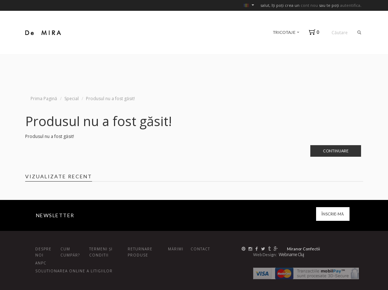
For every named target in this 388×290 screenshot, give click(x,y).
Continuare (335, 150)
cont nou (309, 5)
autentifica (350, 5)
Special (71, 98)
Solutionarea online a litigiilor (74, 270)
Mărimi (175, 248)
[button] (316, 32)
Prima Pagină (44, 98)
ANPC (40, 263)
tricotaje (286, 32)
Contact (200, 248)
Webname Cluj (291, 254)
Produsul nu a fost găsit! (110, 98)
